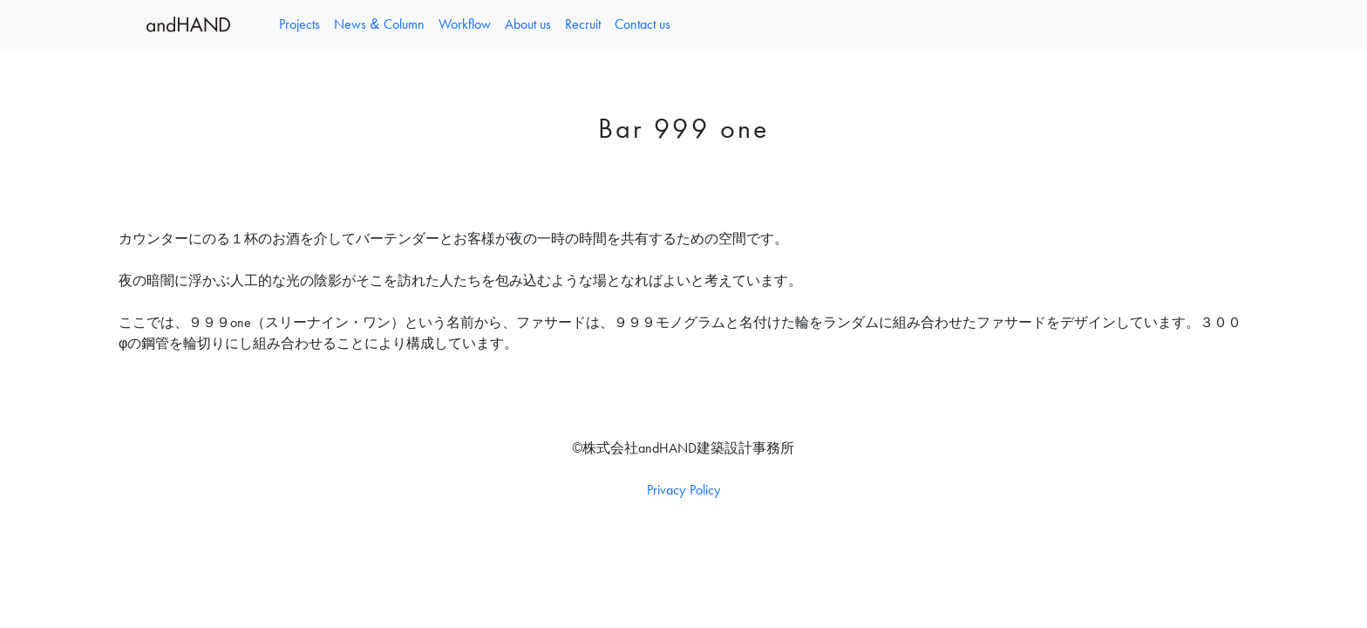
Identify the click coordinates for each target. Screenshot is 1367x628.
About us (528, 24)
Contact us (642, 24)
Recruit (583, 24)
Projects (299, 24)
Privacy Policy (683, 489)
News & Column (379, 24)
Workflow (465, 24)
